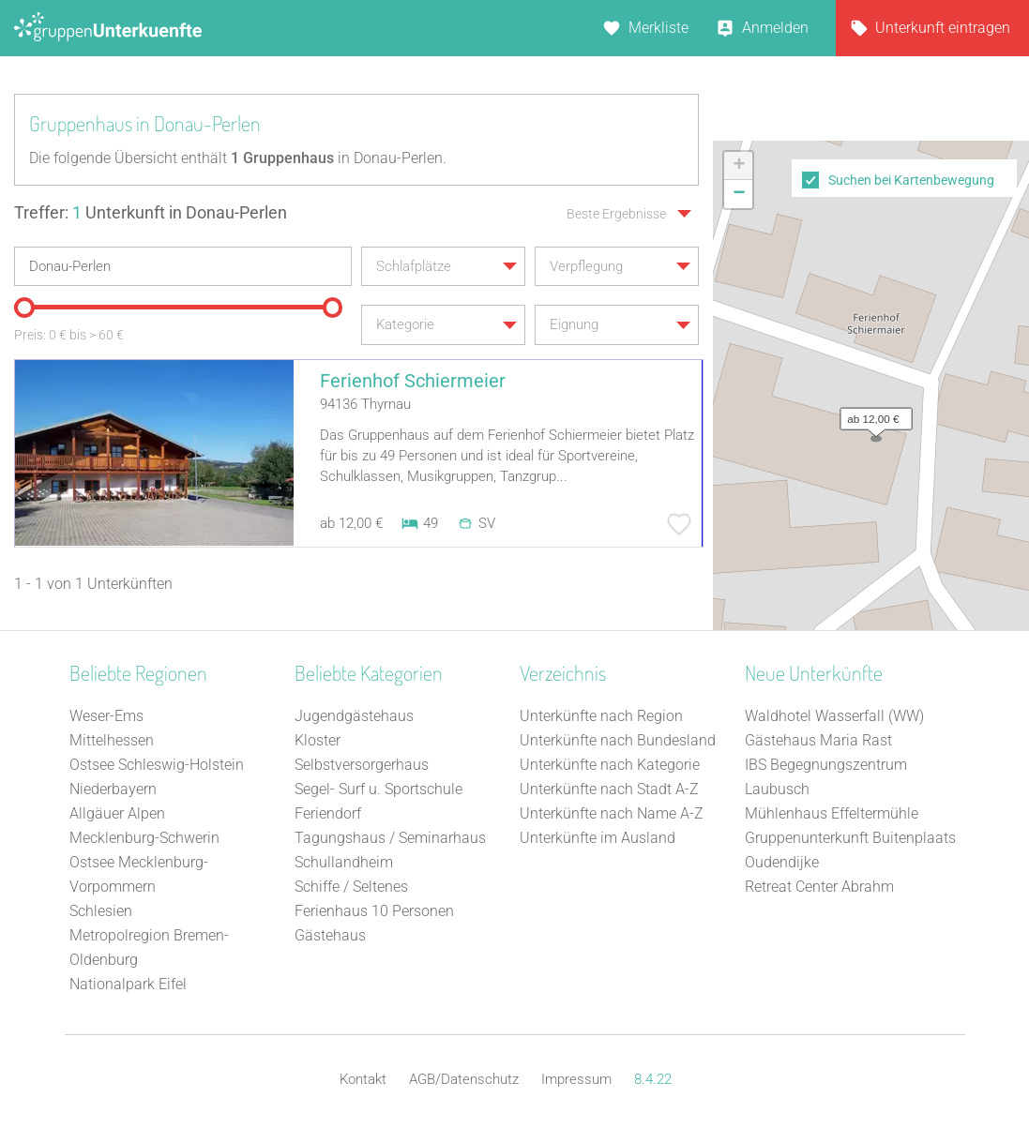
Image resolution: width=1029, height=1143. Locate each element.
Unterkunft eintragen (942, 28)
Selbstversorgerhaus (362, 765)
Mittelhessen (111, 740)
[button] (871, 414)
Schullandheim (344, 862)
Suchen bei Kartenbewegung (911, 180)
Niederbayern (113, 789)
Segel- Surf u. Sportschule (378, 789)
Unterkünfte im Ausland (597, 838)
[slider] (23, 307)
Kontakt (363, 1079)
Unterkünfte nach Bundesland (618, 740)
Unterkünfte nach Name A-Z (612, 813)
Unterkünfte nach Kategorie (610, 765)
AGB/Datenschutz (464, 1079)
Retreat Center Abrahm (819, 886)
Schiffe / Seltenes (351, 886)
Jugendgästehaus (354, 716)
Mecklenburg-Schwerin (144, 838)
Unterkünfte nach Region (601, 716)
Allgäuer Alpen (117, 813)
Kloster (317, 740)
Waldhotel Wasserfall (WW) (834, 716)
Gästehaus (330, 935)
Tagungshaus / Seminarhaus (390, 838)
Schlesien (100, 911)
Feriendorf (328, 813)
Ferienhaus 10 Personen (374, 911)
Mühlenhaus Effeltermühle (831, 813)
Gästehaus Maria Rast (818, 740)
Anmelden (775, 28)
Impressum (576, 1079)
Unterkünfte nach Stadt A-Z (609, 789)
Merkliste (658, 28)
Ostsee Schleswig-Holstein (156, 765)
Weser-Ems (106, 716)
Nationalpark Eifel (128, 984)
